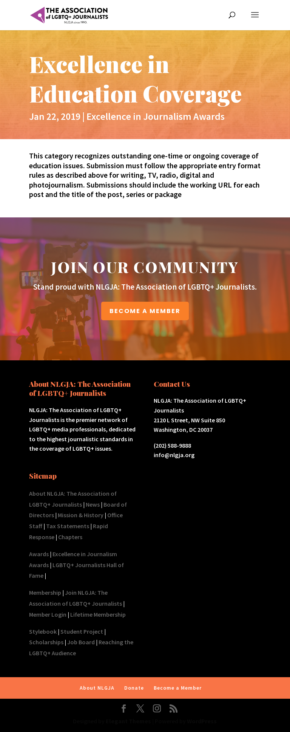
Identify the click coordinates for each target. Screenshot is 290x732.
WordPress (202, 721)
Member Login (47, 614)
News (93, 504)
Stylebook (43, 631)
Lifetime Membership (98, 614)
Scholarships (46, 642)
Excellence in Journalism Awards (155, 116)
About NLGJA (97, 687)
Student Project (81, 631)
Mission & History (80, 515)
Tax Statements (67, 526)
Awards (39, 554)
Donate (134, 687)
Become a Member (178, 687)
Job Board (81, 642)
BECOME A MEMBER (145, 311)
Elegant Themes (128, 721)
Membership (45, 592)
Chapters (70, 537)
